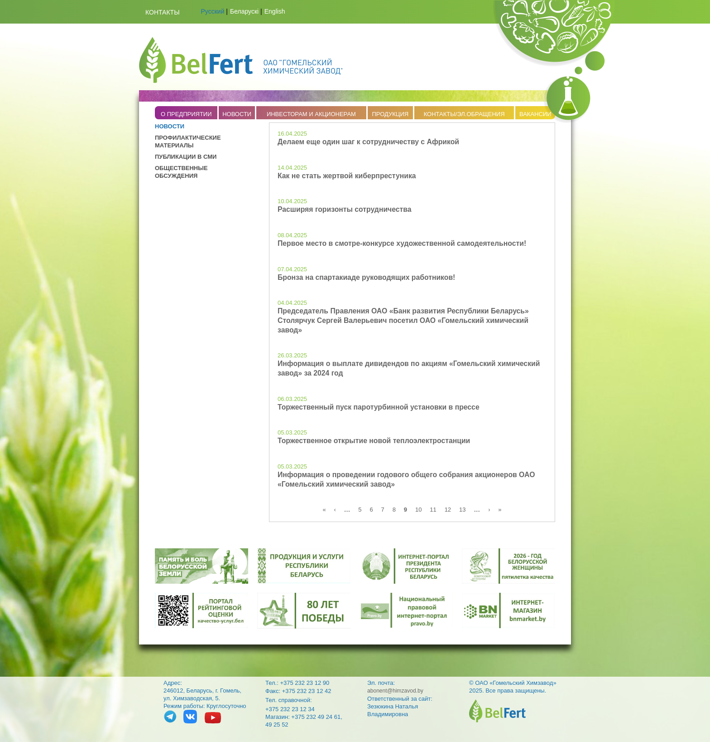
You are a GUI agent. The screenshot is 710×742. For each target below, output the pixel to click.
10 (418, 509)
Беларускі (244, 11)
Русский (213, 11)
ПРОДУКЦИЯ (390, 114)
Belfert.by (241, 60)
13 (462, 509)
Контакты (162, 12)
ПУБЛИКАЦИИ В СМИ (185, 156)
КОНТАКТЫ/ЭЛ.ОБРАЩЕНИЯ (464, 114)
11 (433, 509)
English (274, 11)
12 (448, 509)
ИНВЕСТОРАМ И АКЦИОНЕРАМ (311, 114)
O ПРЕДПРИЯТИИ (186, 114)
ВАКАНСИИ (535, 114)
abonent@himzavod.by (395, 691)
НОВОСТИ (236, 114)
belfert (497, 710)
